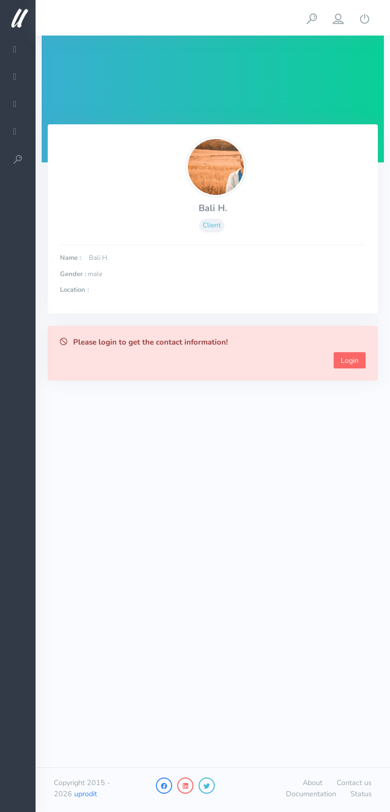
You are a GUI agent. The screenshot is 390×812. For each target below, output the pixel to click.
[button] (312, 18)
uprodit (85, 794)
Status (361, 794)
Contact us (354, 782)
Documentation (311, 794)
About (312, 782)
